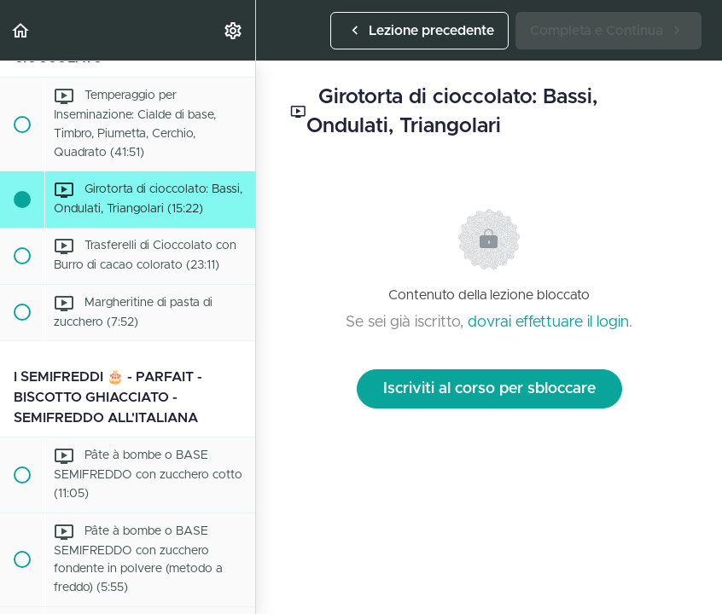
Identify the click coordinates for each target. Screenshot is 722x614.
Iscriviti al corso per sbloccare (489, 389)
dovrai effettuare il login (548, 322)
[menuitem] (234, 30)
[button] (21, 30)
